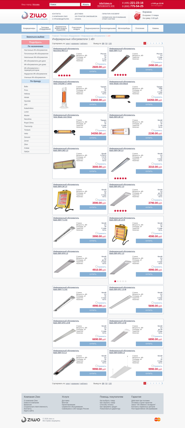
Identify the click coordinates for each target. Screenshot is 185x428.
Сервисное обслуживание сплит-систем (114, 18)
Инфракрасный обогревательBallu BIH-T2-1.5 (66, 352)
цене (68, 44)
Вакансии (28, 405)
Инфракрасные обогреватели (93, 36)
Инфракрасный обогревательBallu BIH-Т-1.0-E (66, 219)
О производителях (60, 19)
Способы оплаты (106, 405)
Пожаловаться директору (110, 409)
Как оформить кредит (108, 407)
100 (110, 44)
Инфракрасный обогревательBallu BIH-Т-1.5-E (66, 288)
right (162, 43)
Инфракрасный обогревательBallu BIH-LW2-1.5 (66, 149)
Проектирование (68, 405)
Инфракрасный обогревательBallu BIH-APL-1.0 (122, 186)
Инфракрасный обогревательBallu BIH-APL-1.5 (122, 252)
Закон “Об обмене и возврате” (143, 405)
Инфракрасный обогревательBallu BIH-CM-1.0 (122, 149)
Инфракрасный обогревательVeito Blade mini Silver (66, 116)
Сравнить (102, 64)
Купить (93, 71)
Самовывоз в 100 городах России (75, 409)
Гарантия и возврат (110, 14)
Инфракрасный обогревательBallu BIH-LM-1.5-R (122, 219)
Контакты (56, 14)
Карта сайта (29, 411)
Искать (86, 4)
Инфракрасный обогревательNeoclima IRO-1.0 (66, 50)
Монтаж (65, 403)
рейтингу (83, 44)
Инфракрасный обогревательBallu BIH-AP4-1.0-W (122, 322)
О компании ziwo (59, 16)
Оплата (78, 19)
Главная (55, 36)
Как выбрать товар (107, 401)
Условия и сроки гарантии (141, 403)
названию (75, 44)
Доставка (79, 14)
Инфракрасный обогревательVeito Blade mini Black (122, 83)
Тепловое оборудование (70, 36)
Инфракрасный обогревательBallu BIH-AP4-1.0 (66, 252)
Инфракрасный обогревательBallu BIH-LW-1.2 (122, 116)
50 (106, 44)
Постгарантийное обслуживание (144, 409)
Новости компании (31, 403)
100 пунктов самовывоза (86, 16)
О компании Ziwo (31, 401)
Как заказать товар (107, 403)
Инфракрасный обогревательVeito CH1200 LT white (66, 83)
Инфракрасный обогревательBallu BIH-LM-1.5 (66, 186)
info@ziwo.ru (105, 3)
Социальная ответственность (36, 407)
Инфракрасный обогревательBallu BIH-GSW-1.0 (122, 352)
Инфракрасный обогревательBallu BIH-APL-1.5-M (122, 288)
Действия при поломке (140, 401)
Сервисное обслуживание (72, 407)
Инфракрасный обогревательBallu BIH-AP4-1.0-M (66, 322)
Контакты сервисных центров (143, 407)
